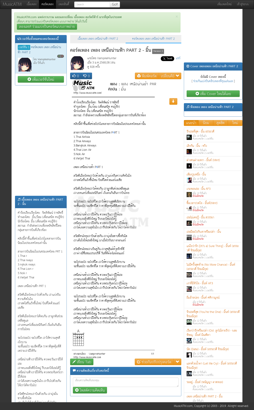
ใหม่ (235, 123)
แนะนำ (191, 123)
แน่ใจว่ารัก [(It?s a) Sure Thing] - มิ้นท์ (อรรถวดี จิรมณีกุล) (213, 252)
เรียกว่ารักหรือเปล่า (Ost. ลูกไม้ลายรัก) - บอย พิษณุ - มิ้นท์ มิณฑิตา (213, 336)
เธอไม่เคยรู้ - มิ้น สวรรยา (213, 221)
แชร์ (178, 58)
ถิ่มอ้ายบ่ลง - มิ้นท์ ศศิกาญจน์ (213, 301)
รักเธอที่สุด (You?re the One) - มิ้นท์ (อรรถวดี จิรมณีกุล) (213, 317)
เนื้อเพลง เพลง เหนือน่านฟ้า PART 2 (98, 39)
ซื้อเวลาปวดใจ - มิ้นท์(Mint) (213, 207)
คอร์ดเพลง (49, 4)
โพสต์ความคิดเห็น (90, 390)
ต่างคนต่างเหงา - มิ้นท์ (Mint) (213, 164)
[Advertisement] (41, 140)
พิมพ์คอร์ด (147, 76)
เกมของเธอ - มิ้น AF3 (213, 192)
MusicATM (12, 4)
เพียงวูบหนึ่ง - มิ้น (213, 178)
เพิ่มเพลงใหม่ (224, 4)
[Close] (177, 16)
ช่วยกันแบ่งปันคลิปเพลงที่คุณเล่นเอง (213, 81)
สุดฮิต (220, 123)
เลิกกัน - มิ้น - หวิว (213, 149)
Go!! (115, 4)
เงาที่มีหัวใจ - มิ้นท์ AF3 (213, 287)
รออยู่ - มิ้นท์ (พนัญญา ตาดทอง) (213, 386)
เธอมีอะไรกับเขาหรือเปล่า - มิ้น (213, 235)
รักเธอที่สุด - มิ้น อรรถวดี (213, 135)
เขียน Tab (81, 362)
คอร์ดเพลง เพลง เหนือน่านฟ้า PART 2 (153, 39)
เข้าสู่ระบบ (243, 4)
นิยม (206, 123)
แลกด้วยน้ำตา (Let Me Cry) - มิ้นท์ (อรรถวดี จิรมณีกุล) (213, 369)
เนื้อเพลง (31, 4)
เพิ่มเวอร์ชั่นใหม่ (41, 79)
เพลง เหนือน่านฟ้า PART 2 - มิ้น (213, 400)
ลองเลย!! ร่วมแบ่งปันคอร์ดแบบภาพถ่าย (47, 27)
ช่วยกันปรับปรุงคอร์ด (154, 362)
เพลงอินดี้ (64, 4)
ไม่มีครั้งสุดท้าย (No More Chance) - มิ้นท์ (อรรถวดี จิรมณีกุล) (213, 270)
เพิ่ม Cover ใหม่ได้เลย (213, 94)
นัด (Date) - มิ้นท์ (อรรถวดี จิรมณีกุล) (213, 353)
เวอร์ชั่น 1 (24, 47)
